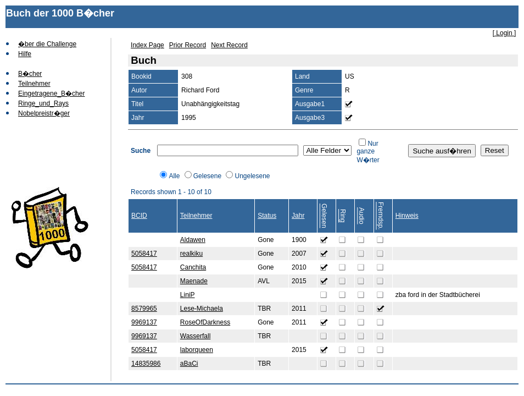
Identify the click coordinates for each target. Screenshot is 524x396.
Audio (361, 215)
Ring (343, 216)
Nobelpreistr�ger (44, 113)
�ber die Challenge (47, 44)
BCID (139, 215)
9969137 (144, 322)
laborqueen (196, 350)
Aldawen (192, 240)
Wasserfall (195, 336)
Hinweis (407, 215)
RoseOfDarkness (205, 322)
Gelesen (324, 216)
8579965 (144, 308)
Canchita (193, 267)
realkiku (191, 253)
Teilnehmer (34, 83)
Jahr (298, 215)
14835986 (145, 363)
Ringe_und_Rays (43, 103)
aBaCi (189, 363)
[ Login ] (504, 33)
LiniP (187, 295)
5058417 (144, 253)
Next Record (229, 45)
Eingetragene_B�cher (51, 93)
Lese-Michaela (201, 308)
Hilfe (24, 54)
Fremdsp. (380, 216)
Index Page (147, 45)
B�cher (30, 74)
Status (267, 215)
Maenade (194, 281)
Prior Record (187, 45)
